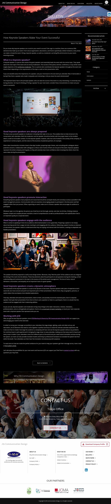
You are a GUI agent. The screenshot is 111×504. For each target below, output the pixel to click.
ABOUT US (61, 3)
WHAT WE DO (71, 3)
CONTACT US (55, 428)
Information (90, 76)
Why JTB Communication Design (37, 455)
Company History (34, 464)
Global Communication (63, 463)
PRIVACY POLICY (91, 464)
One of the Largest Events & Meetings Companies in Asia (67, 456)
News (88, 72)
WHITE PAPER (98, 3)
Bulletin (89, 80)
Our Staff (31, 458)
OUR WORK (80, 3)
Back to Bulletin (42, 363)
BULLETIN (89, 3)
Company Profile (33, 461)
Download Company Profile (95, 444)
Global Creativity (61, 460)
